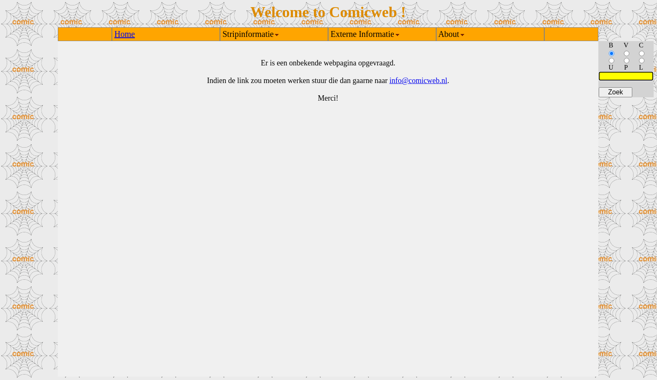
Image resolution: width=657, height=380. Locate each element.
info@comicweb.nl (418, 80)
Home (124, 34)
